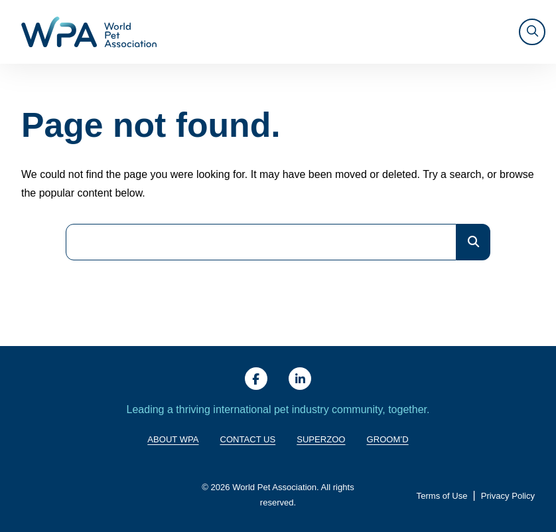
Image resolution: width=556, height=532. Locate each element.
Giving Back (262, 31)
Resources (406, 32)
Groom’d (388, 439)
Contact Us (248, 439)
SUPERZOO (475, 32)
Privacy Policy (508, 496)
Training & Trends (330, 31)
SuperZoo (321, 439)
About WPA (207, 31)
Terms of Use (442, 496)
